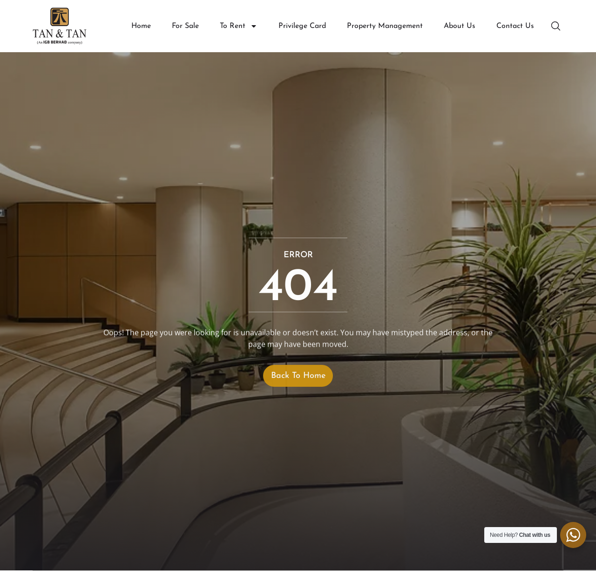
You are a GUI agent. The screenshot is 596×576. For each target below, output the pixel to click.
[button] (556, 26)
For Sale (185, 26)
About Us (459, 26)
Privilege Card (302, 26)
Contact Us (515, 26)
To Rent (238, 26)
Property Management (385, 26)
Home (141, 26)
